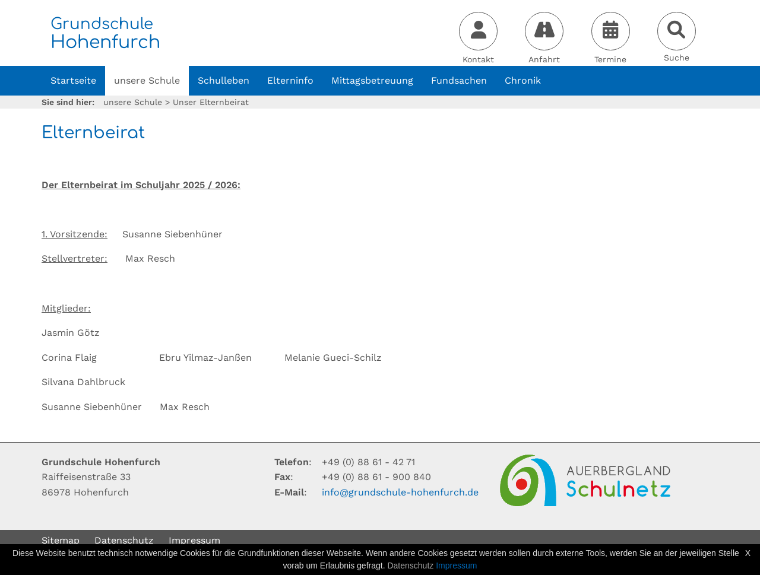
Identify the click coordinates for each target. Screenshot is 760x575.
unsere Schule (147, 80)
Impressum (194, 540)
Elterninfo (290, 80)
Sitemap (61, 540)
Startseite (73, 80)
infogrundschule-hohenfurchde (400, 492)
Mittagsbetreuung (372, 80)
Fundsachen (459, 80)
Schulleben (223, 80)
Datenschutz (124, 540)
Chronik (523, 80)
